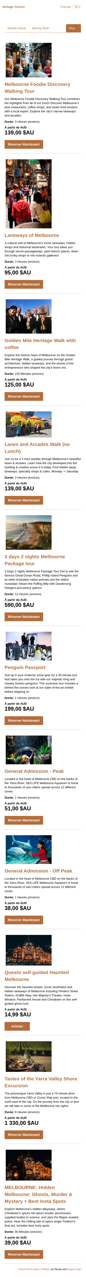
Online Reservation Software (34, 1269)
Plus (73, 28)
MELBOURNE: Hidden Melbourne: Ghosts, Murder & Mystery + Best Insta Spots (38, 1194)
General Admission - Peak (34, 771)
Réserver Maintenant (24, 144)
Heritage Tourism (13, 7)
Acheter (17, 1026)
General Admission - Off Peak (38, 870)
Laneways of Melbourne (32, 235)
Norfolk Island (17, 28)
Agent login (75, 1269)
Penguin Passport (25, 667)
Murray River (40, 28)
